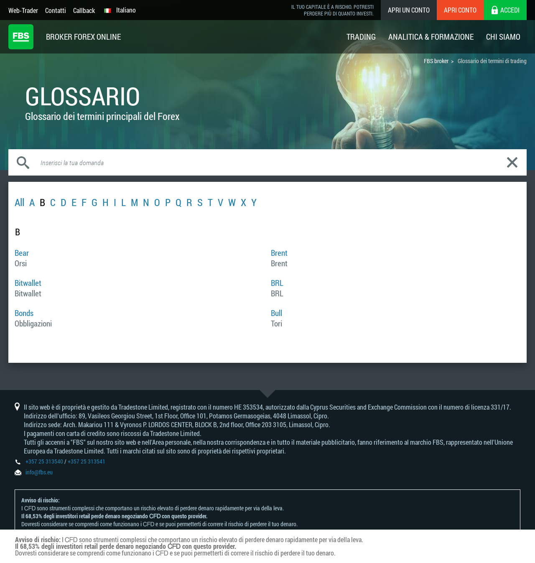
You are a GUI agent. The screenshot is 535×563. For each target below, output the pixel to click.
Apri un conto (409, 9)
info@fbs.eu (39, 472)
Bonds (24, 313)
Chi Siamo (503, 36)
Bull (276, 313)
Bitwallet (28, 283)
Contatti (55, 10)
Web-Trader (23, 10)
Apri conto (460, 9)
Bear (22, 252)
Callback (84, 10)
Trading (361, 36)
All (19, 202)
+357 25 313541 (86, 461)
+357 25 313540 (44, 461)
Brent (279, 252)
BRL (277, 283)
